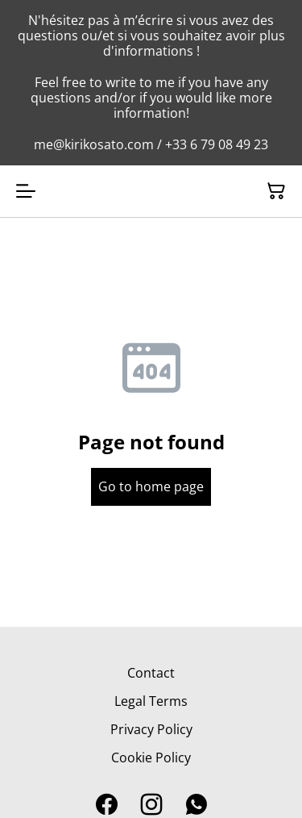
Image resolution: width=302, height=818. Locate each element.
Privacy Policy (151, 729)
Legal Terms (151, 701)
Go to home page (151, 486)
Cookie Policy (151, 757)
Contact (151, 673)
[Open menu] (25, 191)
